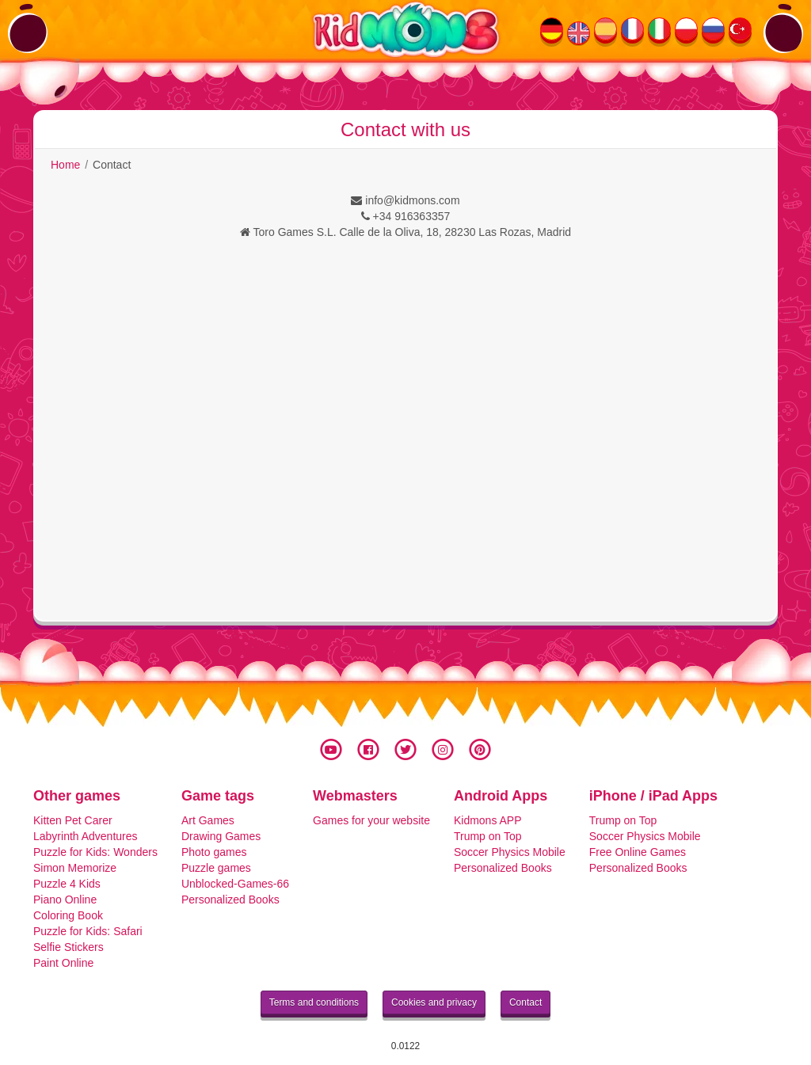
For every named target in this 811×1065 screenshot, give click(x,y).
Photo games (214, 852)
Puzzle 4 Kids (67, 883)
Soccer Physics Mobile (509, 852)
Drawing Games (221, 836)
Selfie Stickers (68, 947)
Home (65, 164)
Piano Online (65, 899)
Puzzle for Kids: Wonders (95, 852)
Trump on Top (488, 836)
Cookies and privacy (434, 1002)
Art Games (207, 820)
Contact (525, 1002)
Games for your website (371, 820)
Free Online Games (637, 852)
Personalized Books (230, 899)
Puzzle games (216, 868)
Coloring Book (68, 915)
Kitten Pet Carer (72, 820)
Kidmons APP (488, 820)
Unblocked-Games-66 (235, 883)
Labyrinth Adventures (85, 836)
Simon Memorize (74, 868)
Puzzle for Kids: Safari (88, 931)
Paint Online (63, 963)
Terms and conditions (314, 1002)
